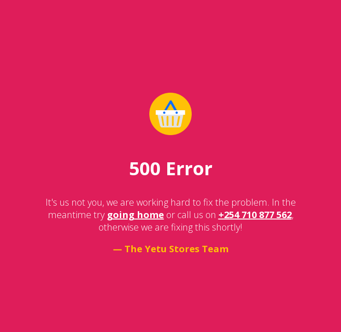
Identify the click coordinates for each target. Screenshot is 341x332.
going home (135, 214)
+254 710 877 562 (255, 214)
